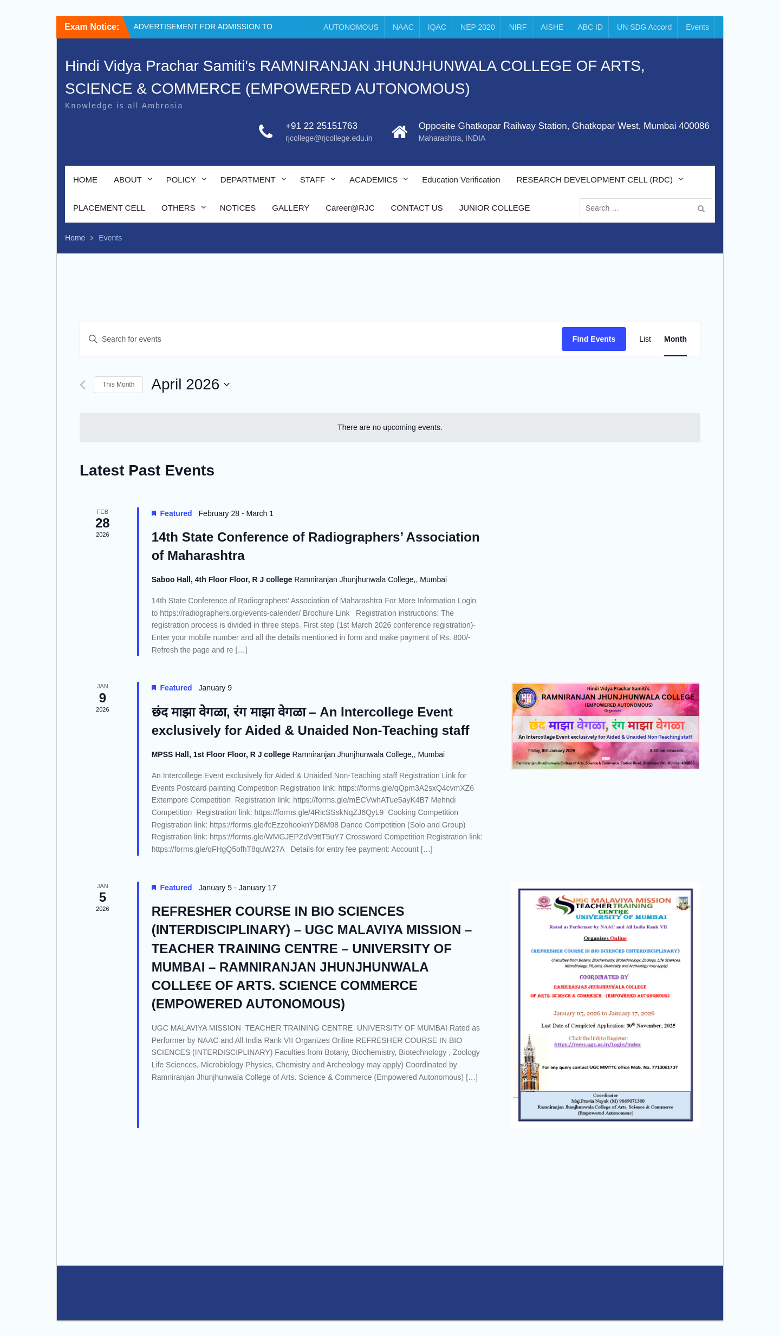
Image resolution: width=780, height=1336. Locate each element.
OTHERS (178, 207)
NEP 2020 (477, 27)
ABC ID (590, 27)
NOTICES (238, 207)
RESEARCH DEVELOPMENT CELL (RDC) (595, 179)
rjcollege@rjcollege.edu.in (329, 138)
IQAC (437, 27)
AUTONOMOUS (351, 27)
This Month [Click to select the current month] (118, 384)
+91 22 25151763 (321, 126)
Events (697, 27)
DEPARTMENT (248, 179)
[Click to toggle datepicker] (190, 384)
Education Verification (461, 179)
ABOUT (128, 179)
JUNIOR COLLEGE (494, 207)
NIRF (518, 27)
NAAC (403, 27)
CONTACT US (417, 207)
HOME (85, 179)
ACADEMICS (373, 179)
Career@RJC (350, 207)
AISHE (552, 27)
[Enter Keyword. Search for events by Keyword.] (321, 339)
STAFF (312, 179)
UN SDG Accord (644, 27)
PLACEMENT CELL (109, 207)
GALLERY (290, 207)
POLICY (181, 179)
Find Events (594, 339)
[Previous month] (83, 385)
